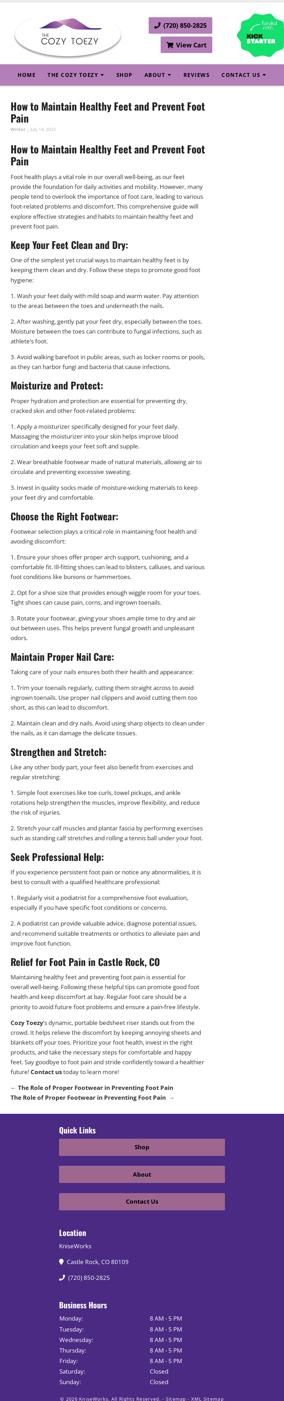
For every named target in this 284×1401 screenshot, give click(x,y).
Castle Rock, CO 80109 (96, 1262)
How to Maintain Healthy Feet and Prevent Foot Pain (108, 112)
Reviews (196, 74)
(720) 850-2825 (180, 25)
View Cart (186, 45)
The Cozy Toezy (72, 74)
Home (27, 74)
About (155, 74)
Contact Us (240, 74)
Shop (124, 74)
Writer (18, 129)
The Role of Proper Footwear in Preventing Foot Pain (92, 1088)
